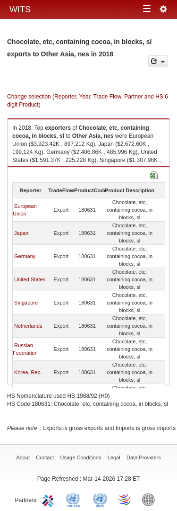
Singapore (26, 302)
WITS (20, 9)
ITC (49, 499)
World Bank (150, 499)
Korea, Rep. (28, 372)
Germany (24, 256)
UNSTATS (100, 499)
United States (29, 279)
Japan (21, 233)
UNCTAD (75, 499)
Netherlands (28, 326)
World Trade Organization (125, 499)
